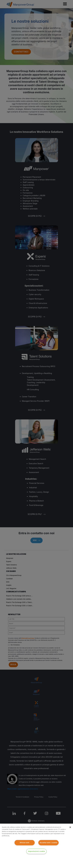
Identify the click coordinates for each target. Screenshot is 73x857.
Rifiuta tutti (24, 843)
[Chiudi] (70, 827)
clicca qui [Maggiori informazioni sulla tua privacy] (14, 836)
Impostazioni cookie (36, 851)
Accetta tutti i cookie (48, 843)
